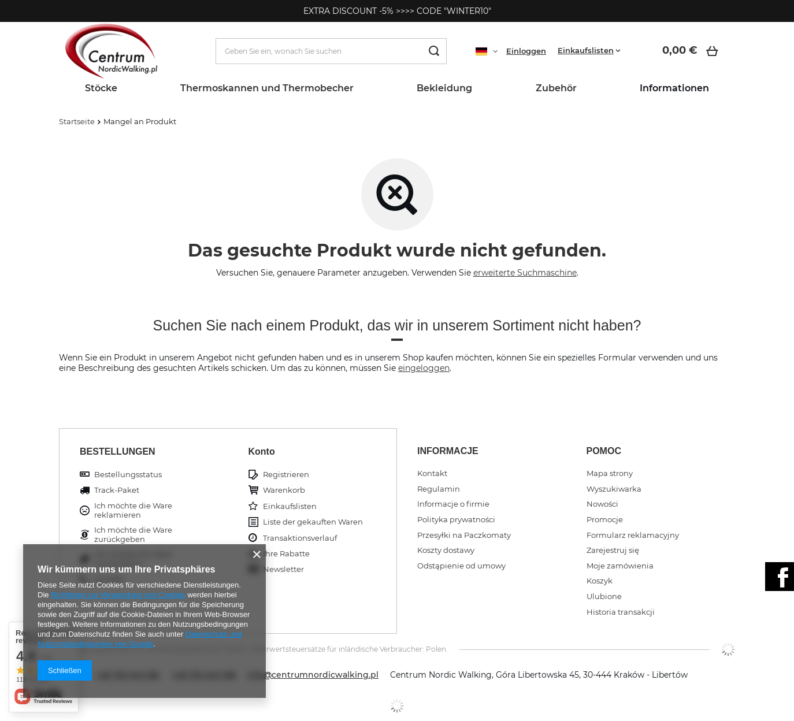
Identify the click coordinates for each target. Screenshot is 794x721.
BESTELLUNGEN (117, 451)
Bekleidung (444, 88)
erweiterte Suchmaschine (525, 272)
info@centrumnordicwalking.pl (313, 675)
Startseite (77, 121)
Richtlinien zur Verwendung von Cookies (118, 594)
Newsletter (283, 569)
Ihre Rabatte (286, 553)
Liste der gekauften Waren (313, 522)
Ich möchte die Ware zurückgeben (133, 535)
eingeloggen (424, 368)
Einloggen (526, 50)
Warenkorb (284, 490)
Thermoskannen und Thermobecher (267, 88)
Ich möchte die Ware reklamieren (133, 510)
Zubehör (556, 88)
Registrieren (286, 474)
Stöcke (101, 88)
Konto (261, 451)
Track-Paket (116, 490)
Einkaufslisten (586, 50)
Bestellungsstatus (128, 474)
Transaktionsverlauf (300, 538)
